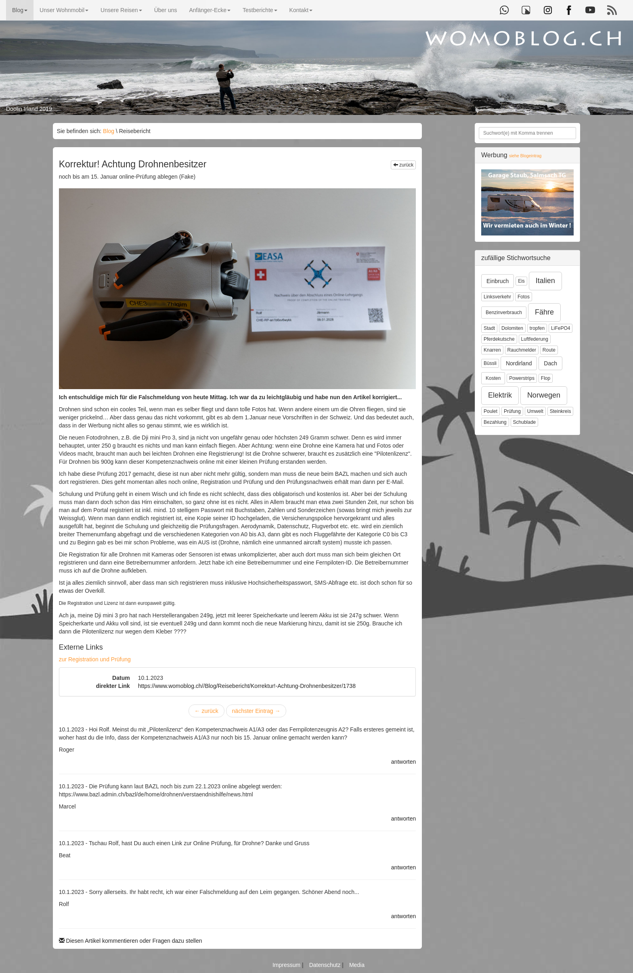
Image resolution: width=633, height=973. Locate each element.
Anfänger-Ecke (210, 10)
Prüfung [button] (512, 411)
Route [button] (549, 350)
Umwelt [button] (535, 411)
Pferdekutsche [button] (499, 339)
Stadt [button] (489, 328)
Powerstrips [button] (521, 378)
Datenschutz (325, 965)
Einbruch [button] (497, 281)
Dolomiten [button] (512, 328)
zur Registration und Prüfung (95, 659)
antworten (403, 761)
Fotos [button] (524, 297)
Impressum (287, 965)
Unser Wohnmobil (64, 10)
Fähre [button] (544, 312)
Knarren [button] (492, 350)
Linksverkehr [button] (497, 297)
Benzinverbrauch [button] (504, 312)
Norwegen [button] (543, 395)
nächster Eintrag (256, 711)
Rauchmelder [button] (521, 350)
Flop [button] (545, 378)
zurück (403, 165)
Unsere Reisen (121, 10)
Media (357, 965)
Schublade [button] (524, 422)
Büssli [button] (490, 363)
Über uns (165, 10)
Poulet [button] (490, 411)
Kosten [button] (493, 378)
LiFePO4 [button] (560, 328)
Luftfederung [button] (534, 339)
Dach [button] (550, 363)
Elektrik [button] (500, 395)
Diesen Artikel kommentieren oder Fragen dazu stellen (130, 941)
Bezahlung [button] (495, 422)
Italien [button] (545, 281)
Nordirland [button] (519, 363)
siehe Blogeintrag (525, 156)
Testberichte (260, 10)
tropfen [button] (537, 328)
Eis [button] (521, 281)
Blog (19, 10)
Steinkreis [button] (560, 411)
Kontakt (300, 10)
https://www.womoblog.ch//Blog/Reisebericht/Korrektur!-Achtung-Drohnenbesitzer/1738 (247, 686)
